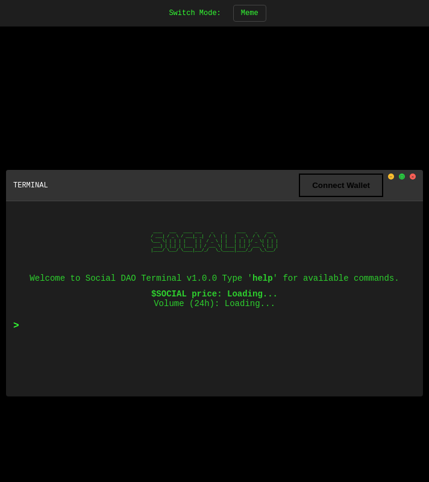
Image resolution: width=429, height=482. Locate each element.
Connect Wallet (341, 185)
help (262, 278)
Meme (249, 13)
